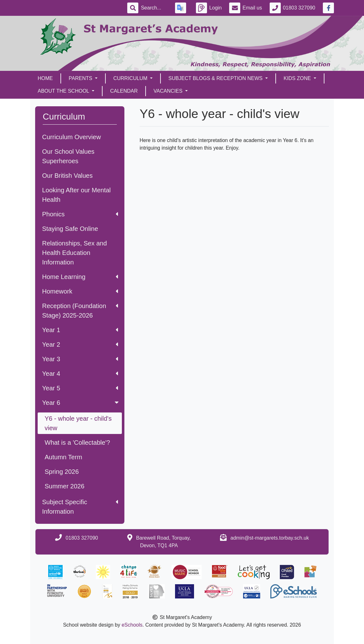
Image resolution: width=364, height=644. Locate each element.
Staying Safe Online (70, 228)
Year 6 (81, 402)
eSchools (132, 625)
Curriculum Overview (71, 136)
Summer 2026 (65, 486)
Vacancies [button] (169, 91)
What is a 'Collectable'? (77, 442)
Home (45, 78)
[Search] (154, 8)
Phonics (80, 214)
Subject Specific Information (80, 506)
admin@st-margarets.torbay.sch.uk (269, 538)
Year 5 (80, 388)
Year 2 (80, 344)
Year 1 (80, 329)
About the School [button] (64, 91)
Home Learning (80, 276)
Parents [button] (81, 78)
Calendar (124, 91)
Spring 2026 (62, 471)
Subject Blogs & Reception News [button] (216, 78)
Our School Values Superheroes (68, 156)
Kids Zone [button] (298, 78)
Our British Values (67, 175)
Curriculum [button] (131, 78)
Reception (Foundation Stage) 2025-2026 (80, 310)
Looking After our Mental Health (76, 195)
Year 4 (80, 373)
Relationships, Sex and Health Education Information (74, 253)
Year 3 (80, 359)
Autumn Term (63, 457)
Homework (80, 291)
